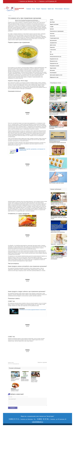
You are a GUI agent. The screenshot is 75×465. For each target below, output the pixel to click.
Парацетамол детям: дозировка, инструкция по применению (32, 149)
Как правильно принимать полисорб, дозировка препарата (25, 379)
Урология (52, 29)
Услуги (38, 9)
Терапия (51, 19)
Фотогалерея (59, 9)
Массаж (51, 54)
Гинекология (52, 35)
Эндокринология (53, 42)
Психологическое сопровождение (57, 31)
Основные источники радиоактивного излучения (32, 309)
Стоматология (53, 49)
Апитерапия (52, 70)
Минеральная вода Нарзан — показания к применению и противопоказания (55, 98)
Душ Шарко (52, 22)
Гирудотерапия (53, 68)
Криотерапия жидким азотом (56, 75)
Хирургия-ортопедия (54, 24)
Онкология (52, 33)
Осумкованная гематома (54, 155)
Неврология (52, 47)
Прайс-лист (51, 9)
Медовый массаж (53, 61)
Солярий (51, 26)
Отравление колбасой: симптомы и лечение (15, 390)
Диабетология (53, 45)
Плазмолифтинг (53, 72)
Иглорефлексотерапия (54, 65)
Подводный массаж (54, 63)
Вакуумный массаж (54, 58)
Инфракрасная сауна (54, 77)
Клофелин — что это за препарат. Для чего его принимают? (15, 379)
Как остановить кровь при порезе (56, 183)
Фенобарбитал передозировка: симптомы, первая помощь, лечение (34, 380)
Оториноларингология (54, 38)
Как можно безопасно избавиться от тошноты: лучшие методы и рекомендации (59, 257)
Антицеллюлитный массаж (55, 56)
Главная (28, 9)
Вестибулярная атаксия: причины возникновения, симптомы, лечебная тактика (59, 217)
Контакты (66, 9)
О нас (33, 9)
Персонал (43, 9)
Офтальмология (53, 40)
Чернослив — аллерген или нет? (58, 244)
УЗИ (50, 52)
